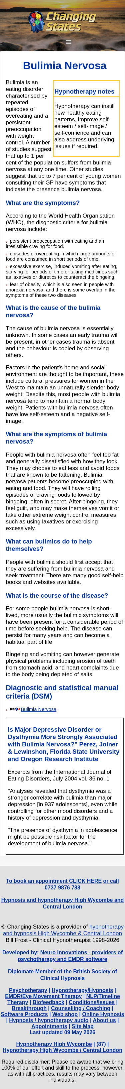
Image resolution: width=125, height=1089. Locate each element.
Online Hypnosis (103, 1014)
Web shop (65, 1014)
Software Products (24, 1014)
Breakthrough (29, 1008)
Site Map (83, 1026)
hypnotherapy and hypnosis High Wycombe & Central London (63, 930)
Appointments (49, 1026)
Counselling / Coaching (80, 1008)
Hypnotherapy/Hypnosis (82, 990)
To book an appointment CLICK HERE (54, 881)
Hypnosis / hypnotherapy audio (48, 1020)
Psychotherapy (28, 990)
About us (104, 1020)
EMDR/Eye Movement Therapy (43, 996)
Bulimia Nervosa (38, 709)
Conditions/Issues (92, 1002)
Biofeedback (48, 1002)
